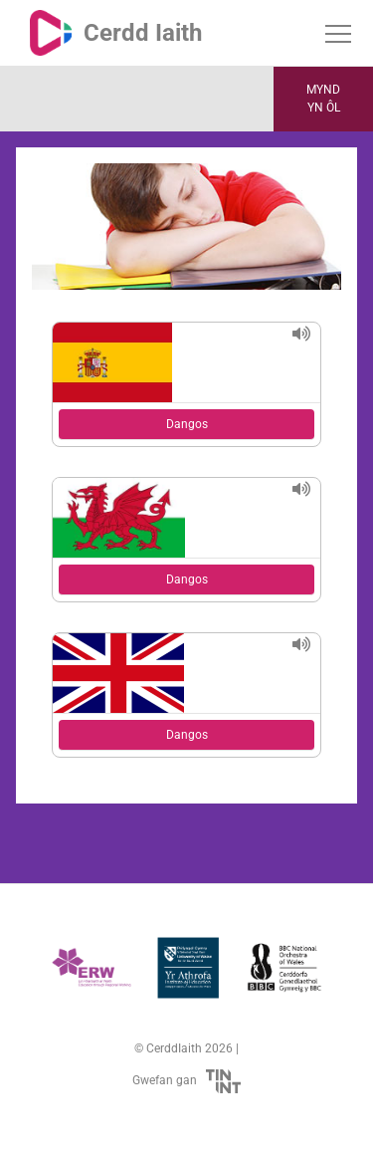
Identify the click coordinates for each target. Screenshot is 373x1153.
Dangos (187, 424)
